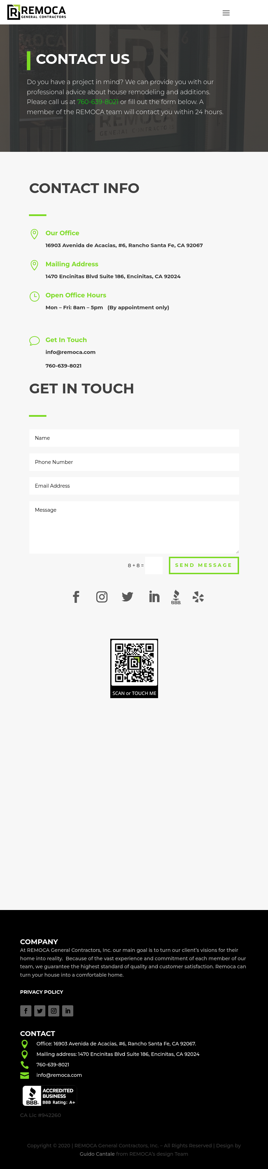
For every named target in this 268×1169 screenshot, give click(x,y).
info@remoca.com (70, 352)
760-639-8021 (53, 1064)
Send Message (204, 565)
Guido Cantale (97, 1154)
